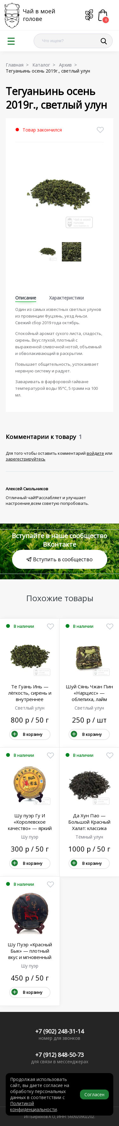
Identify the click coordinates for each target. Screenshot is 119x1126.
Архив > (69, 65)
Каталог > (45, 65)
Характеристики (66, 298)
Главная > (18, 65)
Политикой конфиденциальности (33, 1106)
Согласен (94, 1094)
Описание (25, 298)
